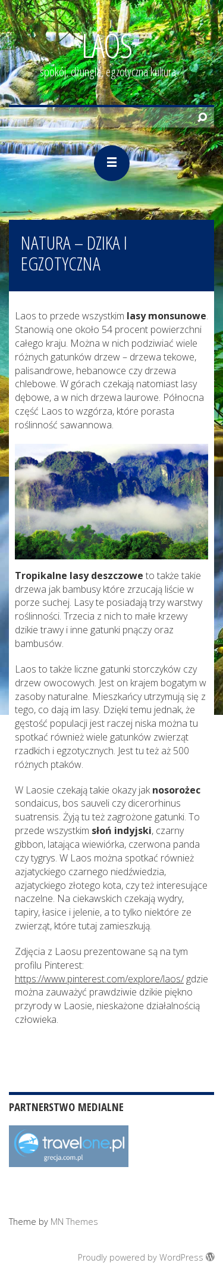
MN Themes (74, 1221)
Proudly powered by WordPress (146, 1257)
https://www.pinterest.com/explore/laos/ (99, 978)
